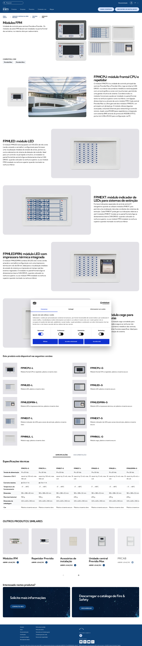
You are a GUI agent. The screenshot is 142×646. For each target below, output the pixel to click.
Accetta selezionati (71, 341)
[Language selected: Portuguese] (136, 3)
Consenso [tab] (44, 309)
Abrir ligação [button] (11, 562)
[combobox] (13, 2)
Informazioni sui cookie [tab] (98, 309)
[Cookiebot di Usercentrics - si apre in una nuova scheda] (101, 303)
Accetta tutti (97, 341)
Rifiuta (45, 341)
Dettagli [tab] (71, 309)
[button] (123, 2)
